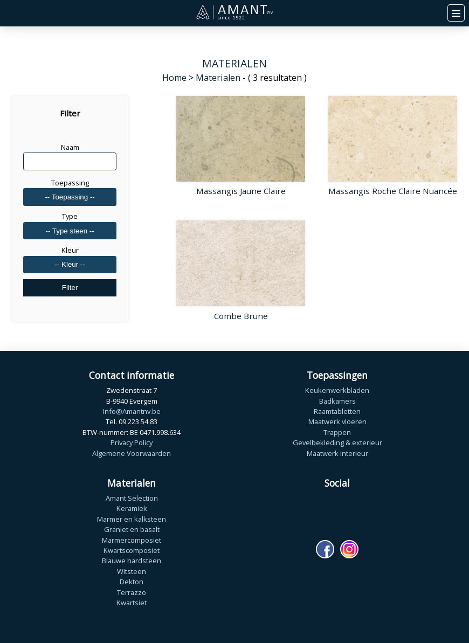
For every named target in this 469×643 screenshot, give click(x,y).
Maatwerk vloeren (337, 421)
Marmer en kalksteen (131, 519)
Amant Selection (132, 498)
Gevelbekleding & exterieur (337, 442)
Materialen (218, 78)
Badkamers (337, 401)
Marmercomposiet (131, 540)
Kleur (70, 250)
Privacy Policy (132, 442)
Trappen (337, 432)
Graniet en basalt (132, 529)
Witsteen (131, 571)
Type (70, 216)
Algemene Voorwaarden (131, 453)
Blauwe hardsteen (131, 560)
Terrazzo (131, 592)
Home (174, 78)
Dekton (131, 581)
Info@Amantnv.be (132, 411)
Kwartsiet (131, 602)
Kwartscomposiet (132, 550)
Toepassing (70, 183)
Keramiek (131, 508)
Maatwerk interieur (337, 453)
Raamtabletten (337, 411)
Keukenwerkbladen (337, 390)
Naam (70, 147)
